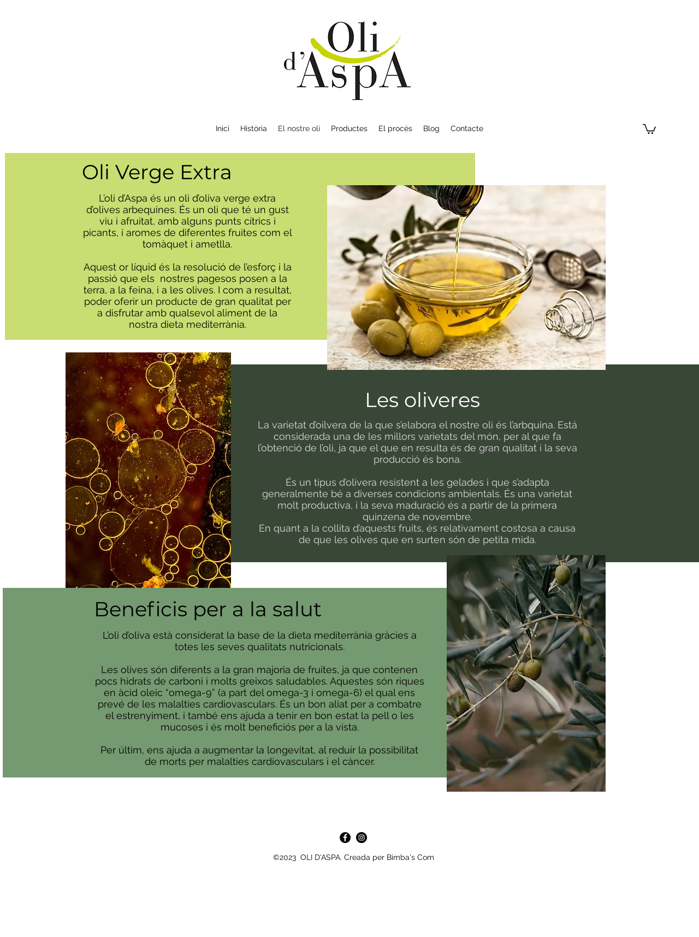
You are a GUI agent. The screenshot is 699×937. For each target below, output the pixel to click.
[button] (649, 128)
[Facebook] (345, 837)
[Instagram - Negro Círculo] (361, 837)
